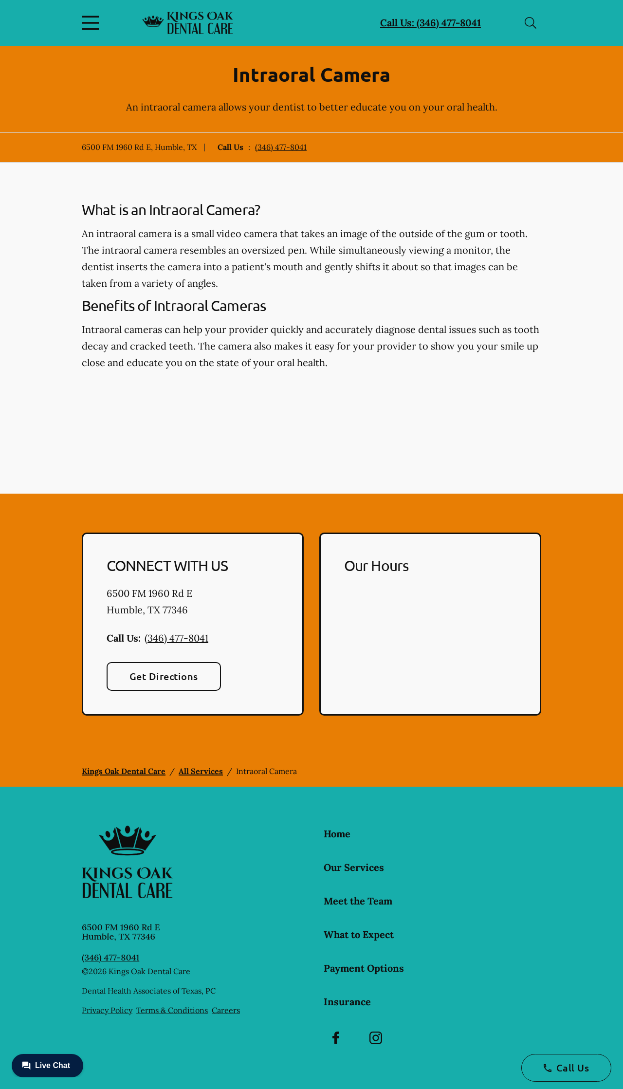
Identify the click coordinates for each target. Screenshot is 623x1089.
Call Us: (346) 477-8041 (430, 23)
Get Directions (163, 676)
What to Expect (359, 934)
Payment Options (364, 968)
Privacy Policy (107, 1010)
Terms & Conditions (172, 1010)
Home (337, 834)
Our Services (354, 867)
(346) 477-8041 (281, 147)
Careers (226, 1010)
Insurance (347, 1002)
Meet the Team (358, 901)
